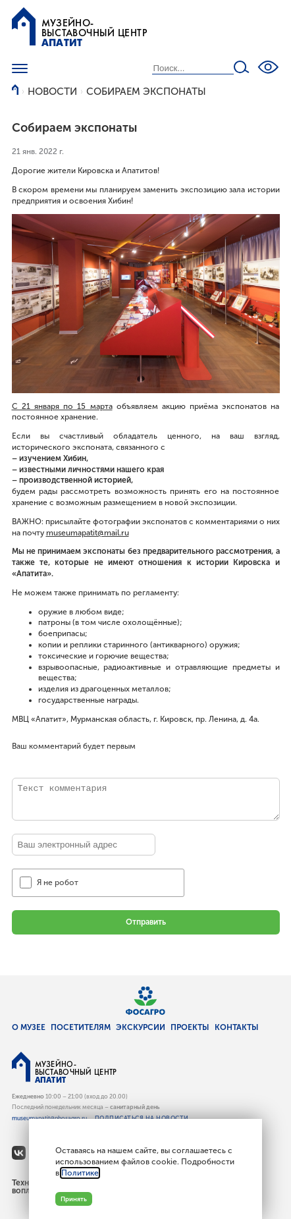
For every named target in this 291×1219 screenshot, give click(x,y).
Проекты (190, 1027)
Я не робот (57, 882)
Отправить (146, 922)
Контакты (237, 1027)
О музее (28, 1027)
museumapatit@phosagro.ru (49, 1118)
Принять (74, 1199)
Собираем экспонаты (146, 91)
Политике (80, 1173)
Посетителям (81, 1027)
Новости (52, 91)
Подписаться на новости (142, 1118)
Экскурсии (140, 1027)
